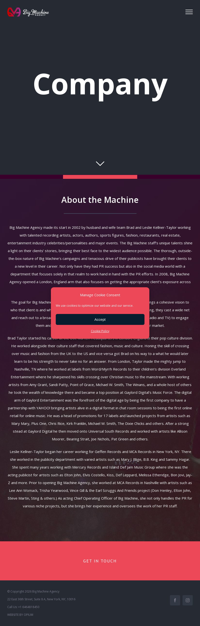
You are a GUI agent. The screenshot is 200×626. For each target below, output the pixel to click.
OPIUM (28, 615)
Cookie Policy (100, 331)
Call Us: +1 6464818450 (23, 607)
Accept (100, 319)
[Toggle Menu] (189, 12)
